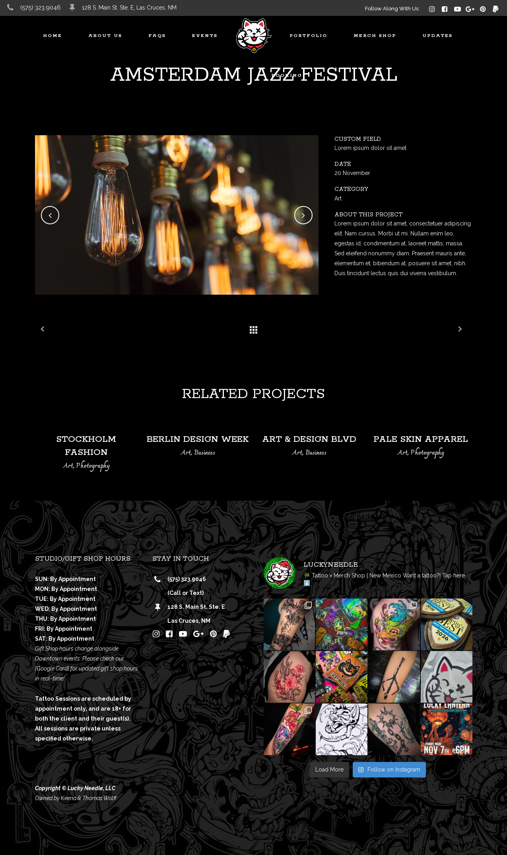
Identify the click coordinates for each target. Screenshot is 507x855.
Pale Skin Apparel (420, 439)
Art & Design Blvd (309, 439)
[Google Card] (52, 668)
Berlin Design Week (198, 439)
